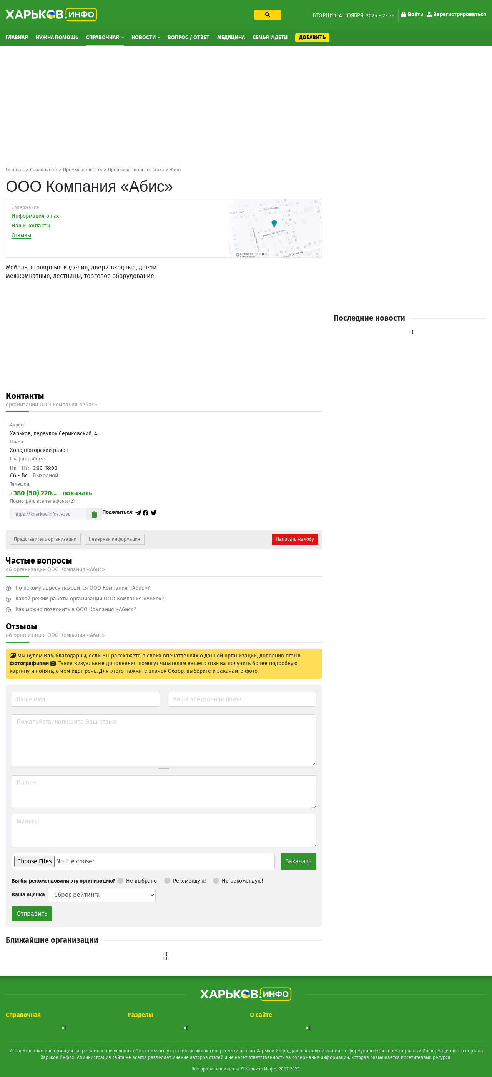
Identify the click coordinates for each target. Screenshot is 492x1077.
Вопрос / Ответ (188, 37)
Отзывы (21, 235)
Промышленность (82, 169)
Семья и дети (270, 37)
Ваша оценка (28, 895)
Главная (17, 37)
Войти (412, 14)
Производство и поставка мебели (145, 169)
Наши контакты (31, 226)
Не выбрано (137, 879)
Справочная (103, 37)
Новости (144, 37)
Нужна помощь (57, 37)
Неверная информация (114, 539)
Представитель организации (45, 539)
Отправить (32, 914)
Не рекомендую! (238, 879)
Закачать (298, 861)
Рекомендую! (185, 879)
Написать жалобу (295, 539)
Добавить (312, 37)
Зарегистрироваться (456, 14)
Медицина (231, 37)
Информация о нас (36, 216)
